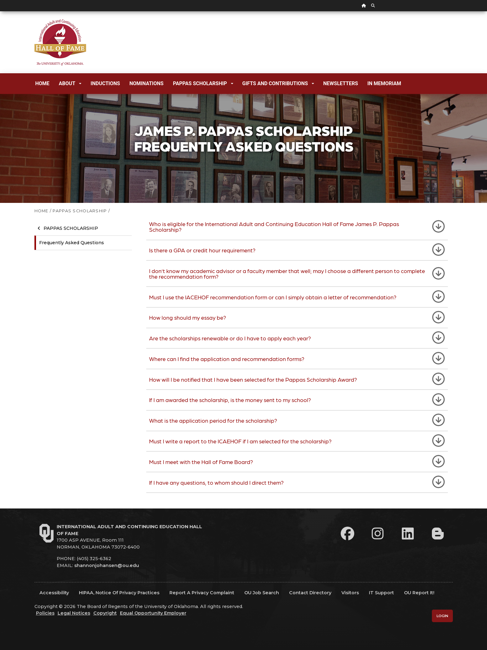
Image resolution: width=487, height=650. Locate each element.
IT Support (381, 593)
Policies (45, 613)
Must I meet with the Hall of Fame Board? (201, 461)
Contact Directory (310, 593)
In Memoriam (384, 83)
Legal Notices (74, 613)
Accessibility (54, 593)
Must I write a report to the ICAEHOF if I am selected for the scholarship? (240, 441)
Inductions (105, 83)
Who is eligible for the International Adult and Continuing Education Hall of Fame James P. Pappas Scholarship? (274, 226)
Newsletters (340, 83)
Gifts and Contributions (278, 83)
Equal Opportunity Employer (153, 613)
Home (42, 83)
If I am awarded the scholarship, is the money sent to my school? (230, 399)
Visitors (350, 593)
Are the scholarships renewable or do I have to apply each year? (230, 338)
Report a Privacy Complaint (201, 593)
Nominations (146, 83)
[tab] (297, 227)
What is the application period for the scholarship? (213, 420)
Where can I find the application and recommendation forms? (226, 358)
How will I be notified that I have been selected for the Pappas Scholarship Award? (253, 379)
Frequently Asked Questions (71, 242)
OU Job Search (261, 593)
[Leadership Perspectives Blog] (438, 534)
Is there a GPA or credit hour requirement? (202, 250)
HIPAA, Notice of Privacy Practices (119, 593)
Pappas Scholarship (203, 83)
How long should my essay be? (187, 317)
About (70, 83)
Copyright (105, 613)
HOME (41, 211)
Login (442, 616)
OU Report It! (419, 593)
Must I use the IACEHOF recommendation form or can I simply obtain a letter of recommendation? (272, 297)
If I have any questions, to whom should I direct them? (216, 482)
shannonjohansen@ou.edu (106, 565)
